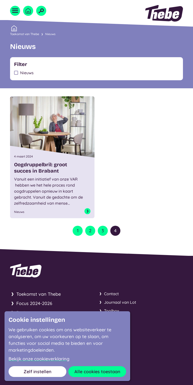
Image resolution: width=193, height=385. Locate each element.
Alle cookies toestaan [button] (97, 371)
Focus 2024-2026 (34, 303)
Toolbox (111, 310)
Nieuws (50, 34)
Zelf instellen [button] (38, 371)
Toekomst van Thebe (24, 33)
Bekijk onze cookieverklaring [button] (39, 359)
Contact (111, 293)
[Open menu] (15, 11)
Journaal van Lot (120, 302)
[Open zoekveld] (41, 11)
